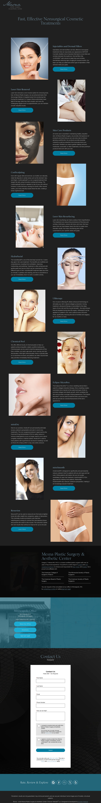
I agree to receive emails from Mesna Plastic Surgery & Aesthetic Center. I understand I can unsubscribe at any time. (51, 734)
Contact (84, 5)
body (41, 567)
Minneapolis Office (25, 603)
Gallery (46, 5)
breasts (48, 567)
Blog (39, 5)
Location (74, 5)
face (38, 567)
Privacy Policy (48, 725)
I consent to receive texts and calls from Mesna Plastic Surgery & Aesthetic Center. (52, 722)
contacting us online (77, 581)
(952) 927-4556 (36, 583)
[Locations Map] (76, 615)
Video (54, 5)
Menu (93, 5)
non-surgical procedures (67, 564)
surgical (55, 564)
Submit (50, 743)
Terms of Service (51, 754)
